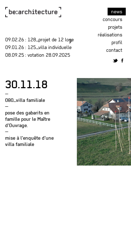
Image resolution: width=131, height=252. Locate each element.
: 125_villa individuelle (38, 47)
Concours (112, 19)
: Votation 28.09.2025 (37, 55)
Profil (116, 42)
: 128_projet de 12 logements (46, 39)
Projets (115, 27)
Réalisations (110, 34)
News (116, 11)
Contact (114, 50)
